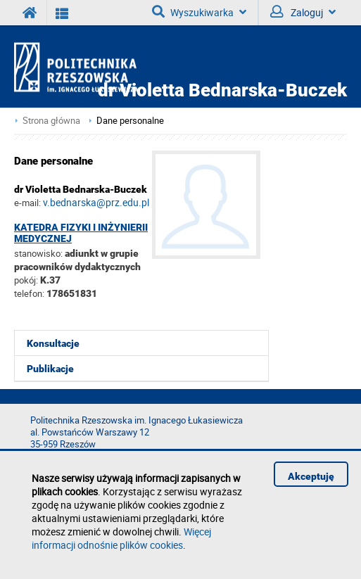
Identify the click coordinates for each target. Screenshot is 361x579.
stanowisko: (38, 253)
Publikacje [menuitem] (50, 368)
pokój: (27, 280)
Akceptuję (311, 476)
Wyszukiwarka (199, 12)
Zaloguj (303, 12)
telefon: (29, 293)
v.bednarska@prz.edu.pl (96, 202)
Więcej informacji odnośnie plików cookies (121, 538)
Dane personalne (130, 121)
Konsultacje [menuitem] (53, 343)
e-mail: (27, 202)
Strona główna (51, 121)
